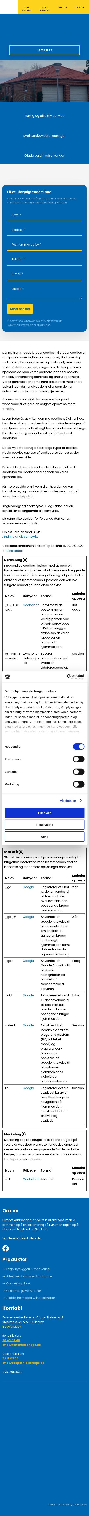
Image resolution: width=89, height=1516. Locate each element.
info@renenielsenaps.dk (21, 1345)
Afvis (44, 836)
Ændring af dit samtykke (20, 536)
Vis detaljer (68, 800)
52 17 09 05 (10, 1358)
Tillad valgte (44, 824)
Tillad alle (44, 812)
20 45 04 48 (11, 1340)
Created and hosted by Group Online (67, 1504)
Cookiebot (14, 551)
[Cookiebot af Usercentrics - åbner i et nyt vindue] (66, 676)
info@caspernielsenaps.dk (23, 1363)
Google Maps (11, 1327)
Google (28, 887)
